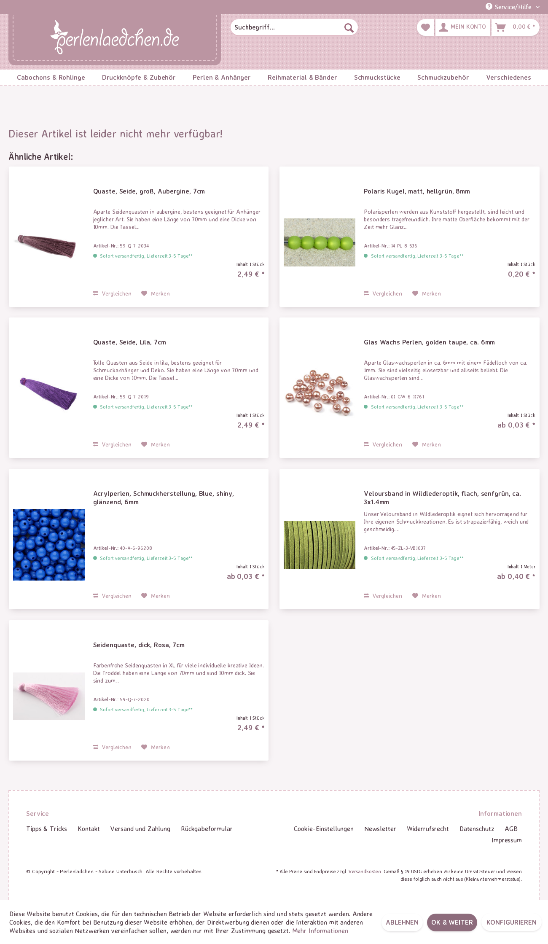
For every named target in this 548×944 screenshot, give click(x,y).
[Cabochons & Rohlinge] (51, 77)
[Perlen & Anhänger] (221, 77)
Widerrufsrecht (428, 828)
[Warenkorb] (516, 27)
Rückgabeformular (207, 828)
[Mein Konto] (462, 27)
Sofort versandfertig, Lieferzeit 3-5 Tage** (146, 256)
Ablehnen (402, 922)
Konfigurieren (511, 922)
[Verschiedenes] (509, 77)
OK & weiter (452, 922)
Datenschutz (476, 828)
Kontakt (89, 828)
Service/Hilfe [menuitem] (510, 7)
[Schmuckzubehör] (443, 77)
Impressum (507, 840)
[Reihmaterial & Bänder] (302, 77)
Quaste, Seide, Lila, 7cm (129, 342)
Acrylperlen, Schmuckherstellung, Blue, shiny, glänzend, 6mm (163, 497)
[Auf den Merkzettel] (155, 293)
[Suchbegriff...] (294, 27)
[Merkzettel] (425, 27)
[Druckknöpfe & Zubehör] (139, 77)
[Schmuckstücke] (377, 77)
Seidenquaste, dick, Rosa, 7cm (139, 644)
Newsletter (380, 828)
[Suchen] (349, 27)
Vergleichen (112, 293)
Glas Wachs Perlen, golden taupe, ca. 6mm (429, 342)
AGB (511, 828)
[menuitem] (294, 27)
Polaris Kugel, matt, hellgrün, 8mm (417, 191)
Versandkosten (365, 871)
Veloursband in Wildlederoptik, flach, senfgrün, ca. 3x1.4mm (442, 497)
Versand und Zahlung (140, 828)
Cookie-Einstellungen (324, 828)
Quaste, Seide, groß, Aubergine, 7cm (149, 191)
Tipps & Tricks (46, 828)
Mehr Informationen (320, 930)
